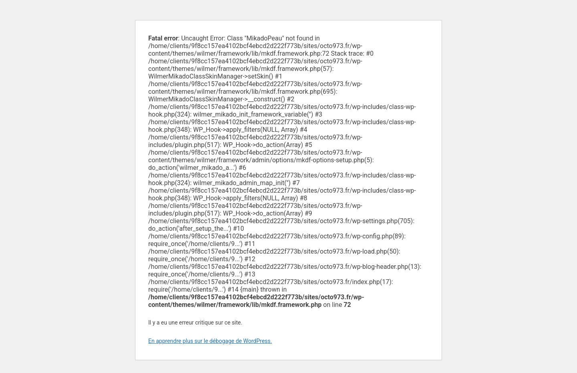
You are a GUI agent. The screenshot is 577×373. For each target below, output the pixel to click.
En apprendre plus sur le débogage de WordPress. (210, 341)
